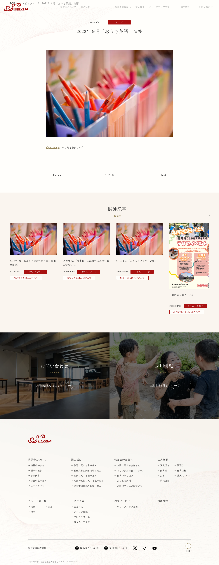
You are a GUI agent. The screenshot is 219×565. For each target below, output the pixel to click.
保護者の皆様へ (123, 459)
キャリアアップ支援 (127, 507)
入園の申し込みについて (129, 486)
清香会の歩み (38, 465)
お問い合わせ (206, 7)
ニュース (78, 507)
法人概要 (163, 459)
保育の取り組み (39, 481)
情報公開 (164, 481)
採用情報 (185, 7)
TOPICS (109, 175)
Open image (52, 147)
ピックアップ (38, 486)
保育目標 (181, 470)
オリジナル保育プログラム (131, 470)
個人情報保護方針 (37, 548)
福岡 (33, 512)
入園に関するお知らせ (128, 465)
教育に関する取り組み (85, 465)
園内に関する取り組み (85, 476)
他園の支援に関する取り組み (89, 481)
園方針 (163, 470)
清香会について (37, 459)
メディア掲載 (81, 512)
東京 (33, 507)
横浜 (50, 507)
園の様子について (89, 548)
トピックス (50, 7)
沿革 (162, 476)
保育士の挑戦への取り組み (87, 486)
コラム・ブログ (82, 522)
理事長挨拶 (36, 470)
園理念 (180, 465)
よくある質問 (124, 481)
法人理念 (164, 465)
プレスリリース (82, 517)
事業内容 (35, 476)
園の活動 (76, 459)
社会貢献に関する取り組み (87, 470)
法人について (184, 476)
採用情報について (118, 548)
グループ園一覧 (37, 501)
